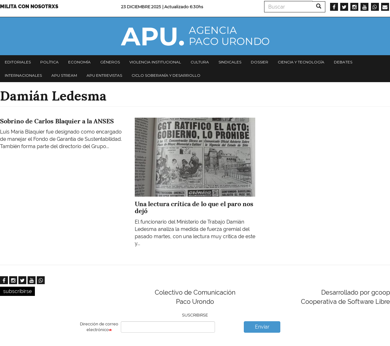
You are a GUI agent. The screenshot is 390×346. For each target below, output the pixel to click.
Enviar (262, 327)
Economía (79, 62)
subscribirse (17, 291)
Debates (343, 62)
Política (49, 62)
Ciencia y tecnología (301, 62)
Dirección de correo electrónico (99, 327)
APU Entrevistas (104, 75)
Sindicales (229, 62)
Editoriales (18, 62)
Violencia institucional (155, 62)
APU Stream (64, 75)
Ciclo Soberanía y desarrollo (166, 75)
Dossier (259, 62)
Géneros (110, 62)
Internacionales (23, 75)
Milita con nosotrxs (29, 6)
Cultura (200, 62)
